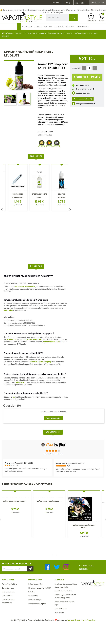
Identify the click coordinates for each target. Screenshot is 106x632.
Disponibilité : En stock (85, 89)
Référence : (80, 85)
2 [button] (38, 262)
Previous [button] (2, 210)
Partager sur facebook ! (85, 104)
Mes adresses (7, 596)
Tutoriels (55, 2)
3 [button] (57, 555)
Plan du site (59, 612)
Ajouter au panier (87, 77)
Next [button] (70, 210)
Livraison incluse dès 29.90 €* (39, 588)
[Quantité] (89, 68)
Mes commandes (8, 592)
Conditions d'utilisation (63, 591)
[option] (16, 188)
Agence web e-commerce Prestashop (81, 620)
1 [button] (34, 262)
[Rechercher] (62, 17)
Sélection (31, 592)
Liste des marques (35, 600)
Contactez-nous (97, 2)
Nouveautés (33, 596)
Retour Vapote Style (9, 584)
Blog (68, 2)
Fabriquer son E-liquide (37, 603)
